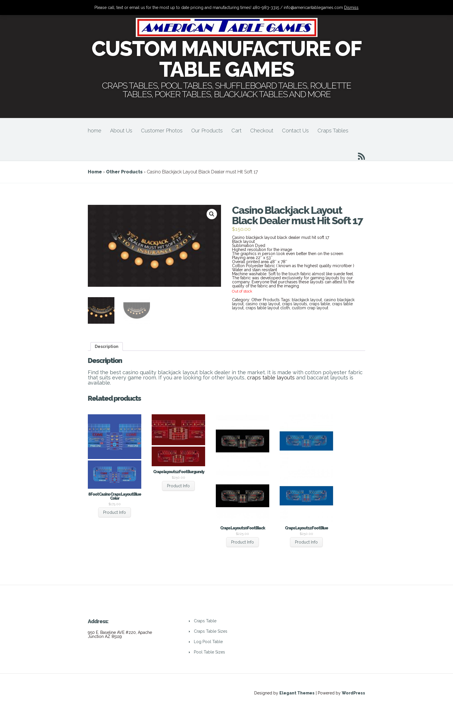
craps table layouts (271, 377)
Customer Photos (162, 131)
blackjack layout (307, 299)
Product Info (114, 512)
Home (95, 172)
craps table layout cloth (268, 308)
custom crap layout (310, 308)
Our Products (207, 131)
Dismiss (351, 7)
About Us (121, 131)
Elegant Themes (297, 693)
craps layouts (294, 303)
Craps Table (205, 621)
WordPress (353, 693)
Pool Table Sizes (209, 652)
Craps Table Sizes (210, 631)
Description (106, 346)
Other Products (124, 172)
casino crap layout (263, 303)
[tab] (106, 346)
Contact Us (295, 131)
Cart (236, 131)
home (94, 131)
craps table (319, 303)
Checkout (261, 131)
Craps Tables (333, 131)
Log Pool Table (208, 641)
